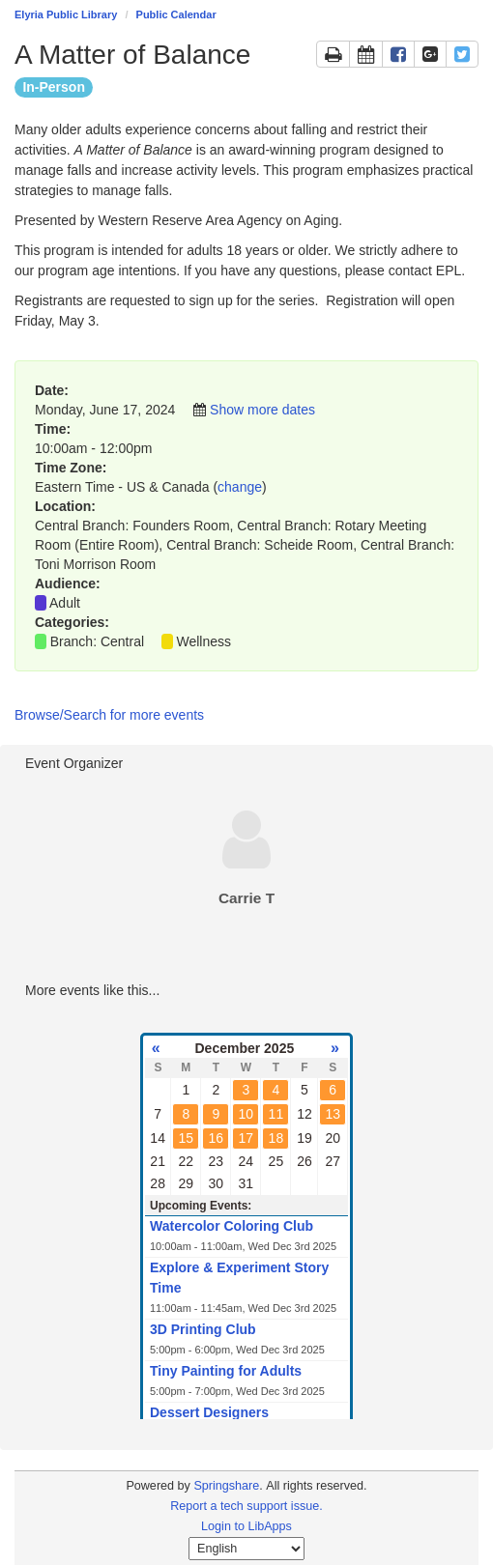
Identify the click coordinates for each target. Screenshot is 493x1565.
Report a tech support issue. (246, 1506)
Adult (64, 603)
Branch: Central (97, 641)
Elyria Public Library (65, 14)
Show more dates (262, 409)
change (240, 487)
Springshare (226, 1486)
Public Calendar (176, 14)
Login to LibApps (246, 1526)
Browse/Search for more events (109, 715)
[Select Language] (246, 1548)
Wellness (204, 641)
